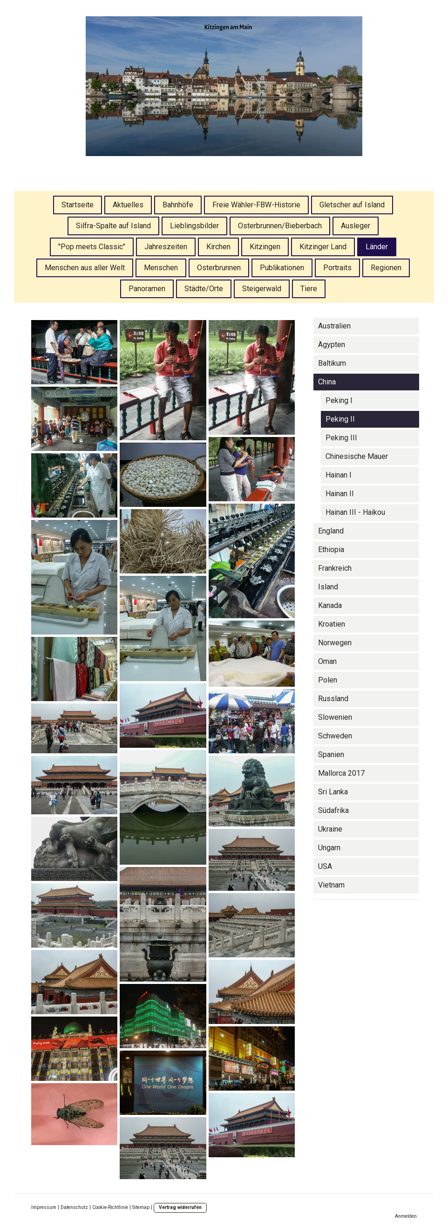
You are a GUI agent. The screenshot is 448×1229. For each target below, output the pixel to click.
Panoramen (147, 288)
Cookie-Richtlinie (110, 1207)
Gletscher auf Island (352, 204)
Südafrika (333, 810)
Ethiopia (331, 549)
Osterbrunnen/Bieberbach (280, 225)
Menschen (161, 267)
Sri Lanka (333, 791)
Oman (327, 661)
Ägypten (331, 344)
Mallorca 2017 (341, 773)
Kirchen (218, 246)
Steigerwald (261, 288)
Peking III (341, 437)
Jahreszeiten (165, 246)
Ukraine (330, 829)
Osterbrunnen (219, 267)
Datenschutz (74, 1207)
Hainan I (339, 475)
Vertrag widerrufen (180, 1207)
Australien (334, 325)
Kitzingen (265, 246)
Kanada (330, 605)
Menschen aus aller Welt (85, 267)
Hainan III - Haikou (355, 512)
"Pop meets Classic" (91, 246)
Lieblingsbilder (194, 225)
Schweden (335, 735)
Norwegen (335, 642)
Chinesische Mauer (357, 456)
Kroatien (331, 624)
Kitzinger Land (322, 246)
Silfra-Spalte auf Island (113, 225)
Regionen (386, 267)
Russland (333, 698)
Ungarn (329, 847)
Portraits (337, 267)
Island (328, 586)
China (327, 381)
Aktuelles (128, 204)
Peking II (340, 419)
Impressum (43, 1207)
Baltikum (332, 363)
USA (325, 866)
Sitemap (140, 1207)
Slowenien (335, 717)
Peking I (339, 400)
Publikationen (282, 267)
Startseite (77, 204)
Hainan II (340, 493)
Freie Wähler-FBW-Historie (256, 204)
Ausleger (355, 225)
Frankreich (335, 568)
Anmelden (406, 1216)
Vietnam (331, 885)
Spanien (331, 754)
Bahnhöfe (178, 204)
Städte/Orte (203, 288)
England (331, 530)
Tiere (308, 288)
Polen (327, 680)
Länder (377, 246)
